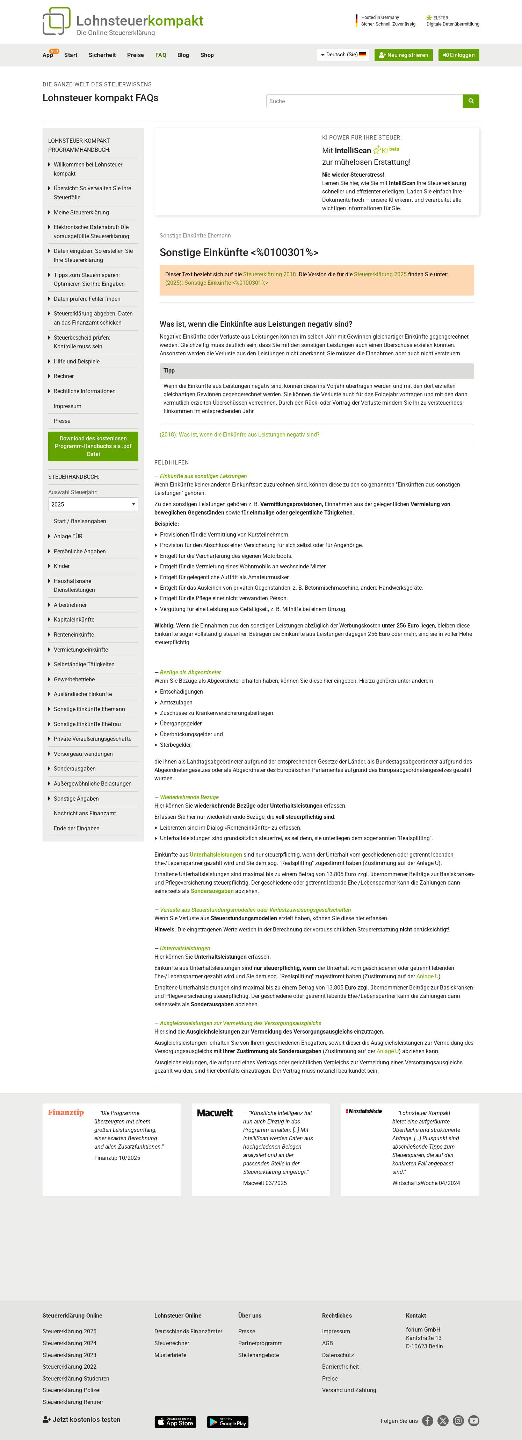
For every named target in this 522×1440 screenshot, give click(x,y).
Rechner (64, 376)
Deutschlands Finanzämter (188, 1331)
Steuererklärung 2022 (69, 1366)
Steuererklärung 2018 (269, 274)
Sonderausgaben (212, 891)
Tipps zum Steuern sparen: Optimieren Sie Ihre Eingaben (89, 280)
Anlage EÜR (68, 536)
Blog (183, 55)
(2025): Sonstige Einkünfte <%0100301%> (216, 282)
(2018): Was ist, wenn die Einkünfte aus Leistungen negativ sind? (240, 434)
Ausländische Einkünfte (83, 694)
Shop (207, 55)
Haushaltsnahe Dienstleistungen (74, 586)
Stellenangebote (258, 1355)
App (48, 55)
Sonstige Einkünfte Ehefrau (87, 724)
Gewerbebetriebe (74, 679)
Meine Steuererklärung (81, 212)
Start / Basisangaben (80, 521)
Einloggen (459, 55)
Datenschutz (338, 1355)
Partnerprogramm (260, 1343)
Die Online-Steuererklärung (116, 33)
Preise (135, 55)
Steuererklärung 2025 (380, 274)
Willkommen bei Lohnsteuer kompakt (88, 169)
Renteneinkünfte (74, 634)
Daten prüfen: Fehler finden (87, 299)
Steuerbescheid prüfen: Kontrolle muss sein (82, 342)
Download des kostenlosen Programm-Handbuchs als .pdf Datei (93, 446)
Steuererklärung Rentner (73, 1402)
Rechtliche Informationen (85, 391)
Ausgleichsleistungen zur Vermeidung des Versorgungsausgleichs (240, 1023)
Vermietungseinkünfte (81, 649)
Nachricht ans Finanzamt (85, 813)
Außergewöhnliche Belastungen (93, 783)
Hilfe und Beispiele (77, 361)
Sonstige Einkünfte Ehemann (195, 235)
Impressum (67, 406)
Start (70, 55)
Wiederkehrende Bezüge (189, 797)
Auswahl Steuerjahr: (72, 492)
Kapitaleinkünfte (74, 619)
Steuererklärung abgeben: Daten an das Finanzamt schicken (93, 318)
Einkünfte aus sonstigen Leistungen (203, 476)
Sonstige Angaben (76, 798)
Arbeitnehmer (70, 605)
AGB (327, 1343)
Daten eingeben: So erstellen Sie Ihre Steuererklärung (93, 255)
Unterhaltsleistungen (216, 854)
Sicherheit (102, 55)
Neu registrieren (403, 55)
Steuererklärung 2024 (69, 1343)
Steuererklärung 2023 (69, 1355)
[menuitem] (343, 55)
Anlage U (427, 976)
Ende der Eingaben (77, 828)
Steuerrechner (171, 1343)
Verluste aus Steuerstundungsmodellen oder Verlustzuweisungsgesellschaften (255, 910)
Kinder (62, 566)
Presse (62, 421)
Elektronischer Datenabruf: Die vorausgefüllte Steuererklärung (91, 232)
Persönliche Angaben (80, 551)
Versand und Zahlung (349, 1390)
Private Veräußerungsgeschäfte (92, 739)
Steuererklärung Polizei (72, 1390)
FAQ (160, 55)
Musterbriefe (170, 1355)
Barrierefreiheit (340, 1366)
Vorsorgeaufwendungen (83, 754)
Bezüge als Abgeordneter (190, 672)
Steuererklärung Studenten (76, 1378)
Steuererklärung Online (73, 1315)
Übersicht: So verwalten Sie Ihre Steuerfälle (92, 193)
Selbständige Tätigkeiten (84, 664)
